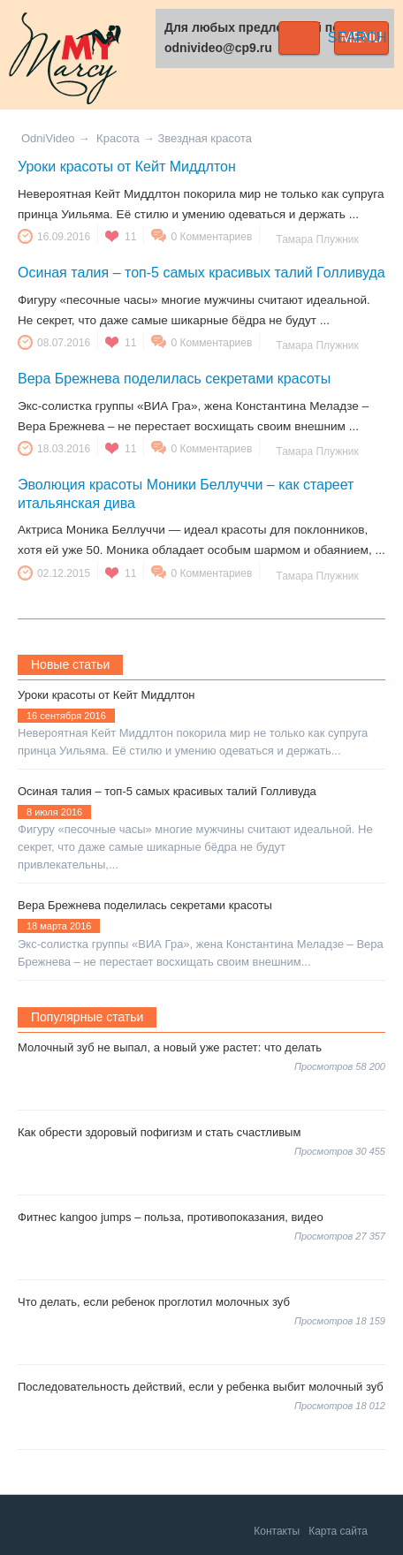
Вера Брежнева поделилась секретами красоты (174, 378)
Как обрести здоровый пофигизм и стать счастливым (159, 1132)
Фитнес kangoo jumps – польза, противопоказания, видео (170, 1217)
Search (299, 38)
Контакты (277, 1531)
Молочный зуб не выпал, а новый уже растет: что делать (170, 1047)
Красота (118, 138)
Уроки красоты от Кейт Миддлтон (127, 166)
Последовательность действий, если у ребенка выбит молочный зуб (201, 1386)
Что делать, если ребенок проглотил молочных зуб (154, 1301)
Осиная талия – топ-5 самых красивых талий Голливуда (201, 272)
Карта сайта (338, 1531)
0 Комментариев (211, 237)
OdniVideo (47, 138)
